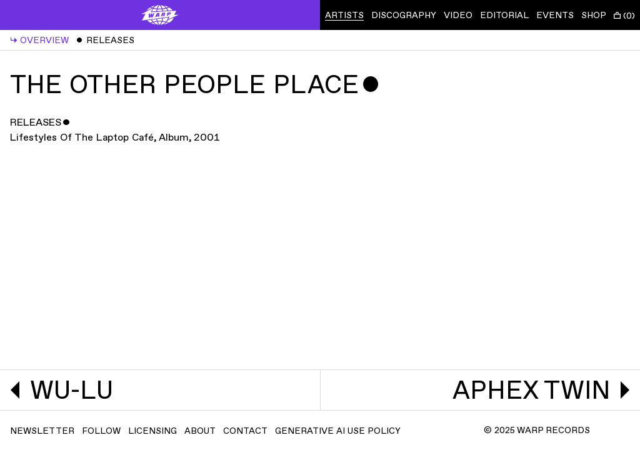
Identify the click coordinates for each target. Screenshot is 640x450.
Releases (105, 40)
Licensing (152, 431)
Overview (39, 40)
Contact (245, 431)
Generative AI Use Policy (338, 431)
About (200, 431)
